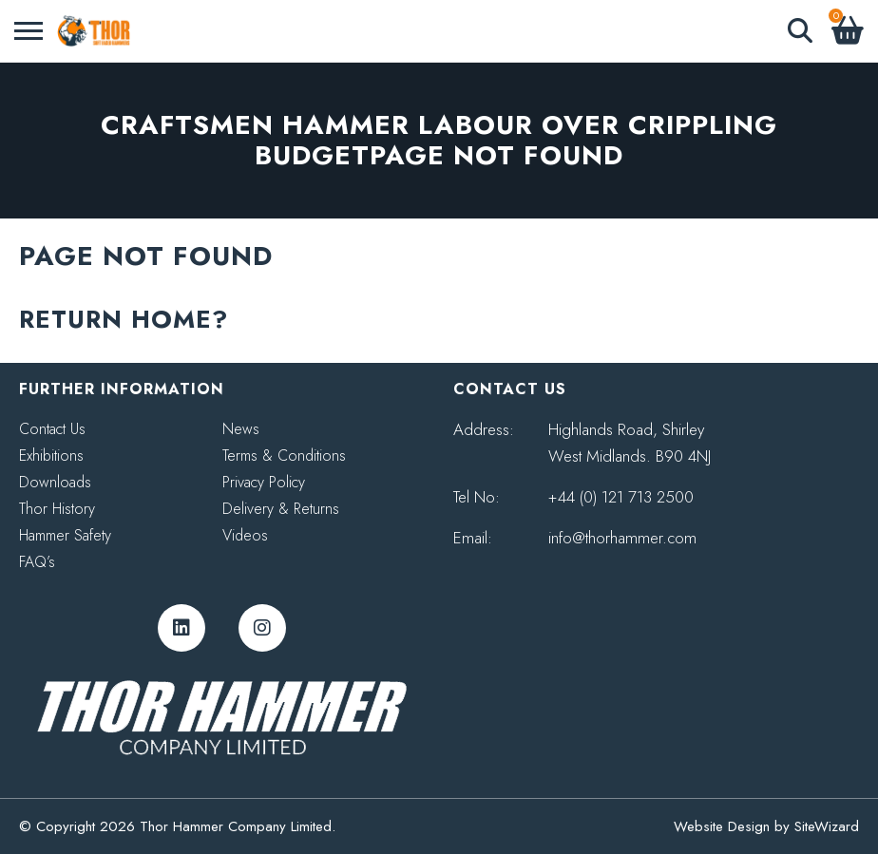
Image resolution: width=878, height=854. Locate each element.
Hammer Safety (65, 535)
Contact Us (52, 429)
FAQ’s (37, 562)
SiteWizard (826, 826)
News (240, 429)
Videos (245, 535)
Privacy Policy (263, 482)
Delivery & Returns (280, 509)
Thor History (57, 509)
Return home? (123, 319)
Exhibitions (51, 455)
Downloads (55, 482)
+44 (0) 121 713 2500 (621, 496)
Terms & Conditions (284, 455)
